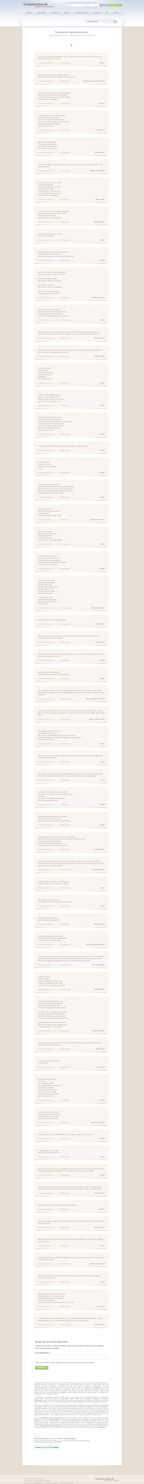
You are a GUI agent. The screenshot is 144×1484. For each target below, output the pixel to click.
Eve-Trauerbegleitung (81, 13)
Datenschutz (38, 1481)
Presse (45, 1481)
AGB (25, 1481)
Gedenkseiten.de (39, 1478)
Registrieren (71, 2)
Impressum (31, 1481)
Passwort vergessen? (91, 7)
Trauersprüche (63, 1483)
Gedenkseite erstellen (114, 5)
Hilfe (106, 13)
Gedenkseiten (41, 13)
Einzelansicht (41, 63)
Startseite (29, 13)
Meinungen (46, 1483)
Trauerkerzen (55, 13)
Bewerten (116, 13)
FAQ (49, 1481)
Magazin (67, 13)
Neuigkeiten (97, 13)
